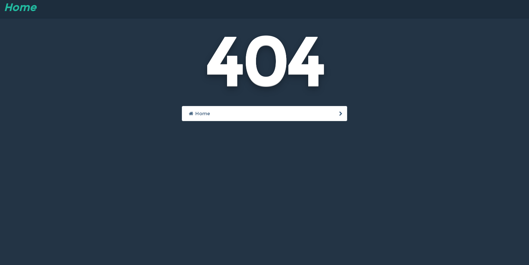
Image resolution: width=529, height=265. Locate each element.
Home (20, 7)
